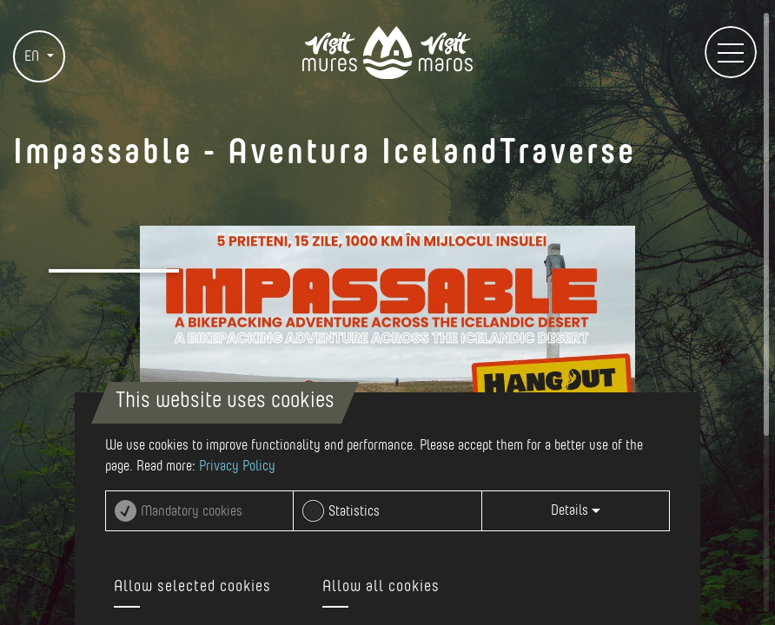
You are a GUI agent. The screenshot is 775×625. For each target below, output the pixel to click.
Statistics (354, 511)
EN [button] (33, 56)
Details (575, 510)
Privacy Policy (237, 466)
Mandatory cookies (191, 511)
